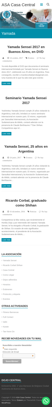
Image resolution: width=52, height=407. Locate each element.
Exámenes (7, 289)
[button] (46, 401)
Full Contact (8, 317)
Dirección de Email (18, 352)
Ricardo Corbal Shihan (12, 265)
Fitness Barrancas (11, 312)
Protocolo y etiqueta (11, 294)
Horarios (6, 284)
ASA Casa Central (18, 4)
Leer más (6, 83)
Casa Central (8, 270)
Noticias (33, 212)
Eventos (31, 58)
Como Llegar (8, 275)
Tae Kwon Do (8, 331)
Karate (6, 327)
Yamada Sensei (10, 260)
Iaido (5, 322)
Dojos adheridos (10, 280)
